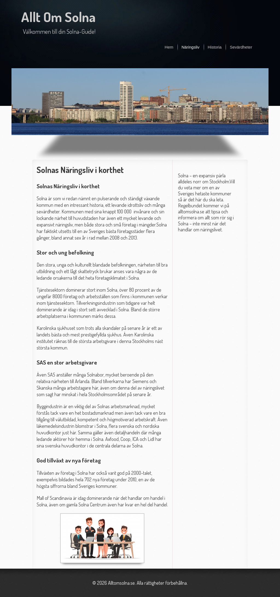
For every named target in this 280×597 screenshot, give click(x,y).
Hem (169, 47)
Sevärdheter (241, 47)
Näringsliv (191, 47)
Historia (215, 47)
